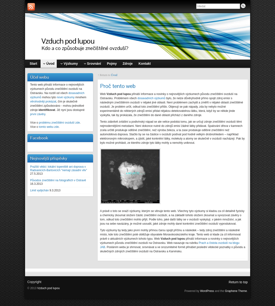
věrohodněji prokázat (43, 101)
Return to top (238, 282)
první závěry (37, 114)
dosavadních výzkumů (152, 98)
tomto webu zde (49, 126)
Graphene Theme (236, 291)
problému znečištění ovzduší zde (59, 122)
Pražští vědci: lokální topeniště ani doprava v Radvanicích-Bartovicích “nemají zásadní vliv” (58, 168)
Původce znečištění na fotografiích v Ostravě (58, 180)
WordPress (207, 291)
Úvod (114, 75)
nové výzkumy (66, 97)
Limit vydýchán (39, 190)
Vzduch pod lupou (67, 41)
